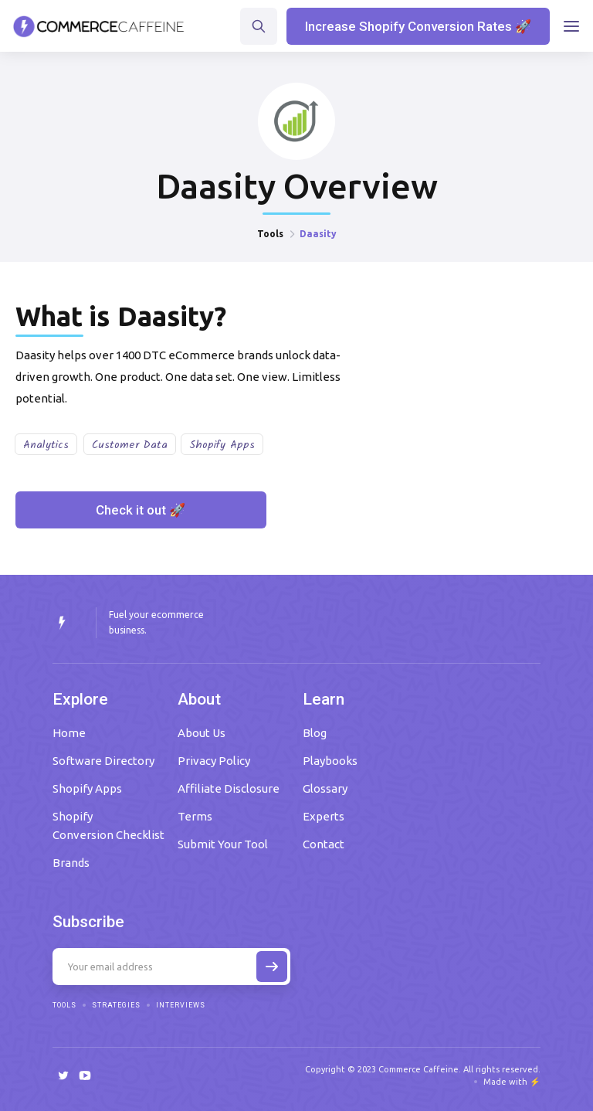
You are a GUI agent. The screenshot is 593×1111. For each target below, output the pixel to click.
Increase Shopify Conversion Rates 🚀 (418, 26)
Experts (323, 816)
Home (69, 732)
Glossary (325, 788)
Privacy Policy (214, 760)
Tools (270, 234)
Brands (71, 862)
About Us (201, 732)
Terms (195, 816)
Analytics (46, 445)
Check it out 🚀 (140, 510)
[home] (99, 26)
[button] (571, 26)
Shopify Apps (222, 445)
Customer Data (130, 445)
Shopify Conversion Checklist (108, 825)
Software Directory (103, 760)
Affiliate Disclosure (229, 788)
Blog (315, 732)
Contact (323, 844)
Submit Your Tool (223, 844)
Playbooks (330, 760)
